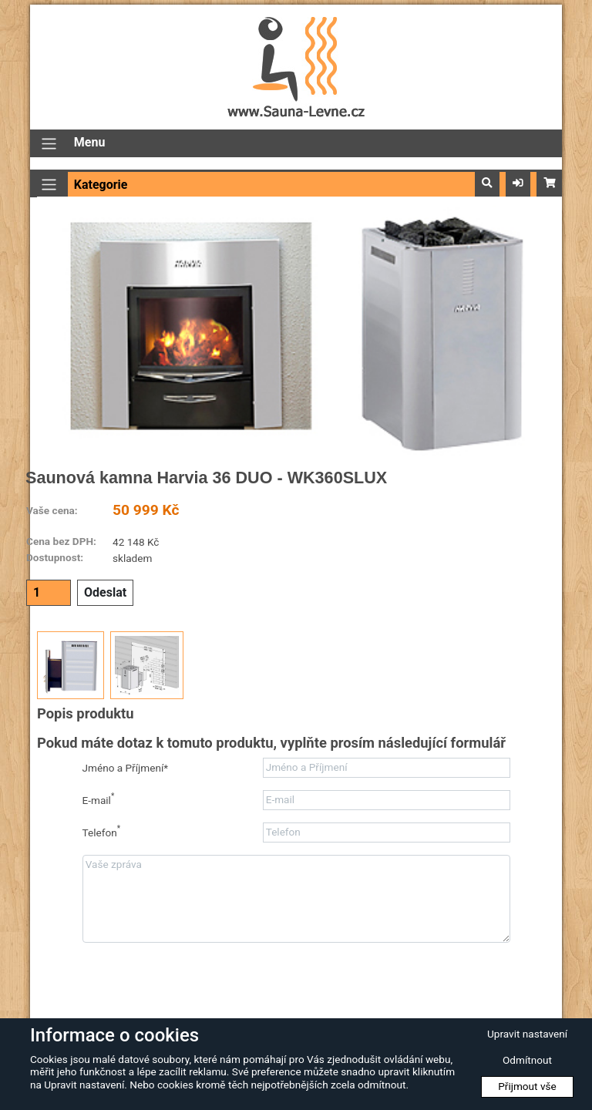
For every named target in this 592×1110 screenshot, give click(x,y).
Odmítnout (527, 1060)
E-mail (98, 799)
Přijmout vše (527, 1086)
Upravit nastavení (527, 1034)
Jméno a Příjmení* (125, 768)
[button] (487, 183)
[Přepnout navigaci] (49, 143)
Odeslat (105, 592)
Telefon (101, 831)
